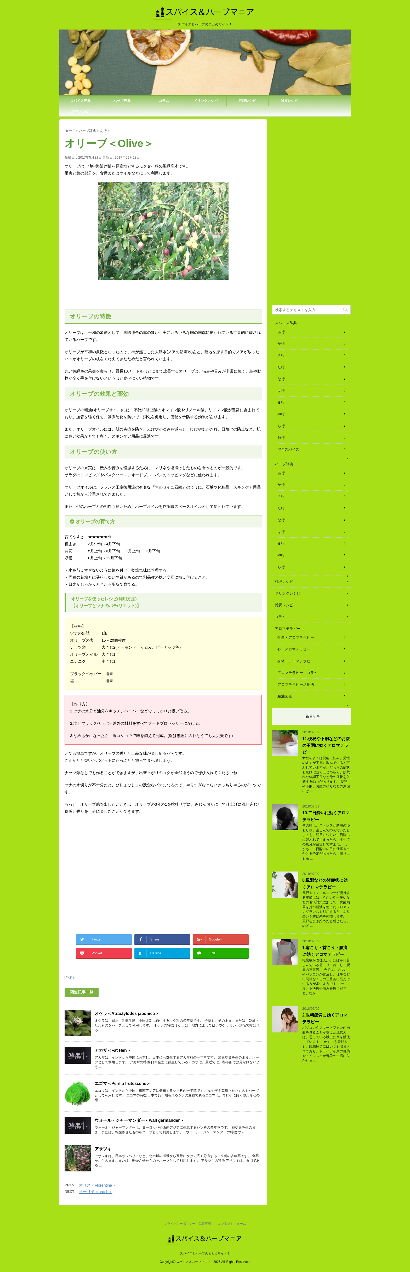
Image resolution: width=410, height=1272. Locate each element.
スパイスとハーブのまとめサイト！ (205, 1253)
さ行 (281, 355)
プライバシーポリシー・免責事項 (187, 1223)
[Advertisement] (108, 876)
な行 (281, 379)
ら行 (281, 426)
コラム (164, 101)
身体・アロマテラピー (295, 661)
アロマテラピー (80, 111)
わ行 (281, 437)
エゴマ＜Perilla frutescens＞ (122, 1083)
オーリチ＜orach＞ (95, 1191)
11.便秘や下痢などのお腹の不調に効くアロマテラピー (326, 745)
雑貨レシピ (289, 101)
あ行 (72, 977)
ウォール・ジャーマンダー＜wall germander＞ (139, 1120)
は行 (281, 390)
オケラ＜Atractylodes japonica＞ (127, 1013)
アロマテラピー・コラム (297, 673)
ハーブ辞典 (121, 101)
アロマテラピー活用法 (295, 684)
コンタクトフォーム (232, 1223)
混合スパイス (288, 449)
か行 (281, 343)
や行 (281, 414)
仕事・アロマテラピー (295, 637)
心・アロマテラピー (293, 649)
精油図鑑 (284, 696)
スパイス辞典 (80, 101)
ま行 (281, 402)
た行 (281, 367)
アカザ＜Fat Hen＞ (113, 1050)
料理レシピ (247, 101)
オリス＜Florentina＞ (97, 1185)
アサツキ (103, 1149)
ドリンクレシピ (206, 101)
